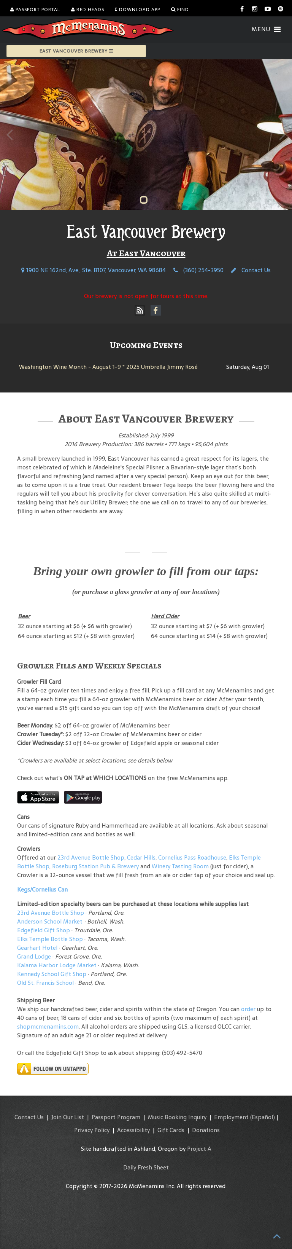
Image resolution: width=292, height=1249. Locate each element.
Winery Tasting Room (180, 866)
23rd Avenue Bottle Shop (90, 857)
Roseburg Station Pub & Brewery (95, 866)
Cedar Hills (141, 857)
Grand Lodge (34, 956)
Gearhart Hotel (37, 947)
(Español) (262, 1117)
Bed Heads (87, 9)
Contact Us (251, 270)
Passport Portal (35, 9)
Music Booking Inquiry (177, 1117)
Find (180, 9)
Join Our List (67, 1117)
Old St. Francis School (45, 982)
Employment (231, 1117)
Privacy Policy (92, 1130)
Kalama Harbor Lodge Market (57, 965)
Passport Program (116, 1117)
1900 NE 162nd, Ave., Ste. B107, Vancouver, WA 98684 (93, 270)
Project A (199, 1148)
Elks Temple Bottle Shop (50, 939)
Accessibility (133, 1130)
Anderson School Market (50, 921)
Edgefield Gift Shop (43, 930)
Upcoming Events (146, 345)
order (248, 1009)
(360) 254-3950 (198, 270)
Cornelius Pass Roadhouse (192, 857)
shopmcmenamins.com (48, 1026)
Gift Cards (170, 1130)
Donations (206, 1130)
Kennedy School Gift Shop (51, 974)
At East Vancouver (146, 253)
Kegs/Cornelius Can (42, 889)
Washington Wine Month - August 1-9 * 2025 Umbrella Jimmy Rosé (108, 367)
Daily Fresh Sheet (146, 1167)
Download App (137, 9)
